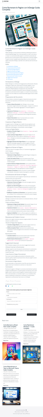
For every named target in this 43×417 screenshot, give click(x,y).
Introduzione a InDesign (12, 66)
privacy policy (15, 304)
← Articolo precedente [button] (11, 314)
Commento (8, 299)
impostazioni (18, 281)
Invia (21, 309)
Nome (7, 292)
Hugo (18, 413)
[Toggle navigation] (39, 1)
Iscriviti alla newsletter (20, 410)
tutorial (12, 281)
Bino (29, 413)
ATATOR (5, 1)
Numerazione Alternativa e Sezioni (15, 74)
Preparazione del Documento (13, 68)
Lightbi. (21, 413)
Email (7, 295)
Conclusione (10, 79)
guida (7, 281)
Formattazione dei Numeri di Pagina (15, 73)
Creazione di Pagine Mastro (13, 69)
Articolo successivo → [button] (32, 314)
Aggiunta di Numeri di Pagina (13, 71)
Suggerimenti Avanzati (12, 77)
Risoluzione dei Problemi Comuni (14, 76)
